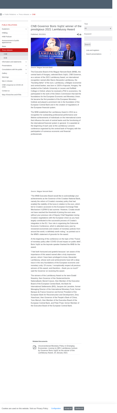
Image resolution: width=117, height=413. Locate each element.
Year (86, 24)
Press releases (24, 14)
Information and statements (11, 62)
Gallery (4, 73)
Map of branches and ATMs (11, 95)
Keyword (87, 34)
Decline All (79, 408)
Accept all (68, 408)
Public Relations (10, 14)
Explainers (5, 29)
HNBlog (5, 33)
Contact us (6, 91)
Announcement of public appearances (10, 41)
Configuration (56, 408)
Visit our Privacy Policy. (39, 408)
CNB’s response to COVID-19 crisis (12, 86)
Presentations (7, 65)
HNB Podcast (7, 37)
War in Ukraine (7, 81)
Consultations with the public (12, 69)
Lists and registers (99, 50)
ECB (5, 58)
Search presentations (99, 54)
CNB (33, 14)
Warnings (5, 77)
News (4, 46)
